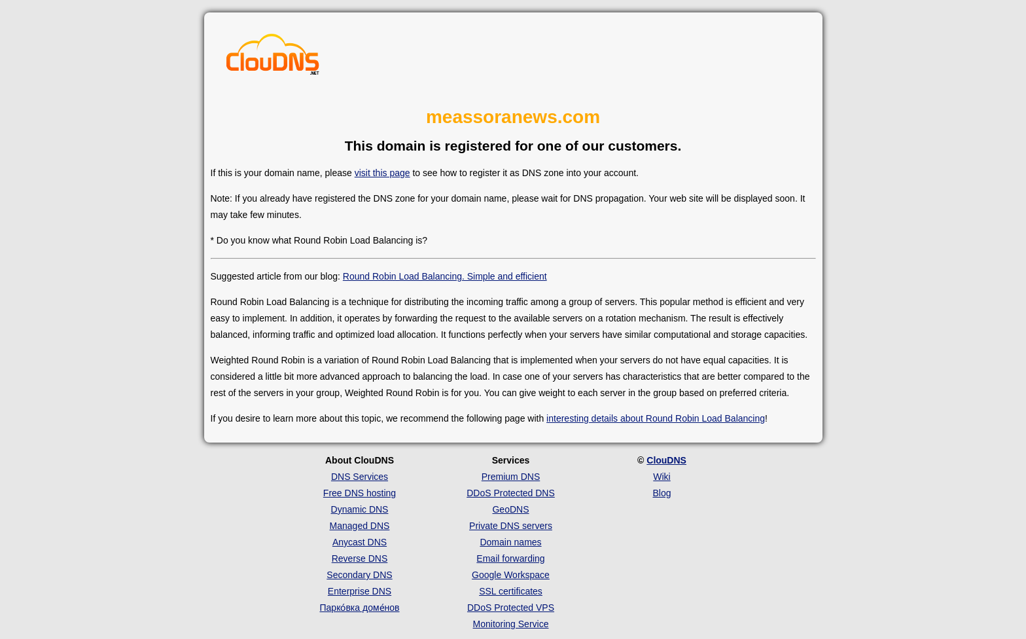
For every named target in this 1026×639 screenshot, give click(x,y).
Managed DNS (360, 525)
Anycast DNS (359, 542)
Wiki (661, 476)
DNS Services (359, 476)
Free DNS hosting (359, 493)
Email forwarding (510, 558)
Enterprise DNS (359, 591)
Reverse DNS (360, 558)
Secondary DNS (359, 575)
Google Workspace (511, 575)
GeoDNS (510, 509)
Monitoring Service (511, 624)
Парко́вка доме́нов (360, 607)
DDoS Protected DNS (511, 493)
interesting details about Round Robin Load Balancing (655, 418)
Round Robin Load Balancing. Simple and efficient (445, 276)
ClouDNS (666, 460)
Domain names (510, 542)
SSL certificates (510, 591)
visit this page (382, 173)
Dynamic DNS (360, 509)
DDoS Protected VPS (510, 607)
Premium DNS (511, 476)
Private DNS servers (510, 525)
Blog (661, 493)
